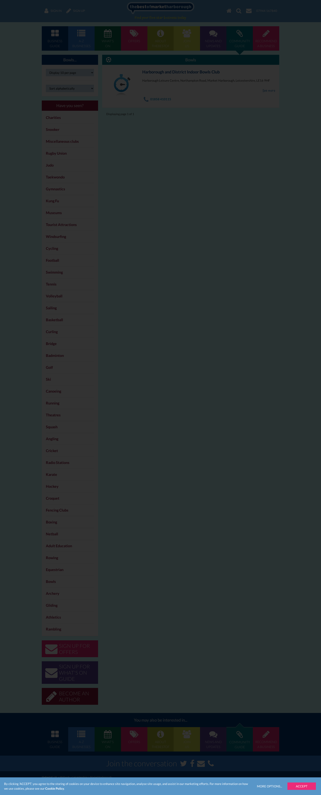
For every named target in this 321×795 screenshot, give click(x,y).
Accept (301, 786)
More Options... (269, 786)
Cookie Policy (54, 788)
